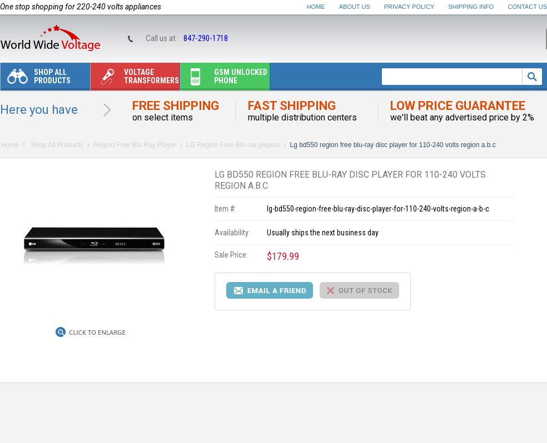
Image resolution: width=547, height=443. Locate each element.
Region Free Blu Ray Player (134, 145)
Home (316, 6)
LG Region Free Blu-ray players (233, 145)
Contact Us (528, 6)
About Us (354, 6)
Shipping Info (471, 6)
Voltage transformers (135, 79)
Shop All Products (36, 79)
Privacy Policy (409, 6)
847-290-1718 (205, 38)
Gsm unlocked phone (224, 79)
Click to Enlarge (97, 332)
